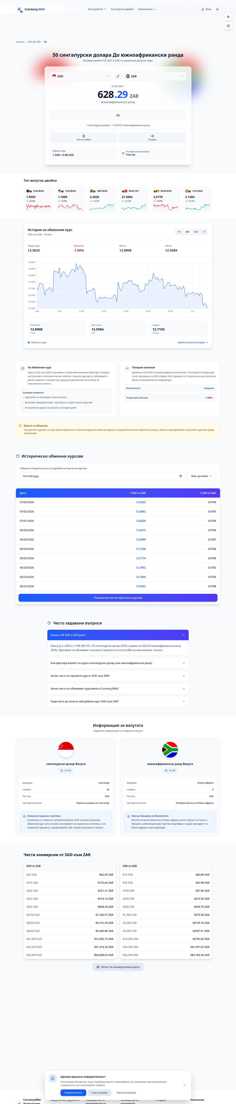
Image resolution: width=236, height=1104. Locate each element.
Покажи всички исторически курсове (118, 598)
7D (179, 231)
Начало (20, 41)
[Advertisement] (118, 26)
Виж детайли (201, 476)
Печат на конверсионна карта (118, 967)
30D (187, 231)
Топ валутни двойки (122, 9)
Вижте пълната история (193, 342)
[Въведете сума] (118, 115)
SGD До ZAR (34, 41)
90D (196, 231)
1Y (204, 231)
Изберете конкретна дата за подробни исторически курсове (53, 468)
